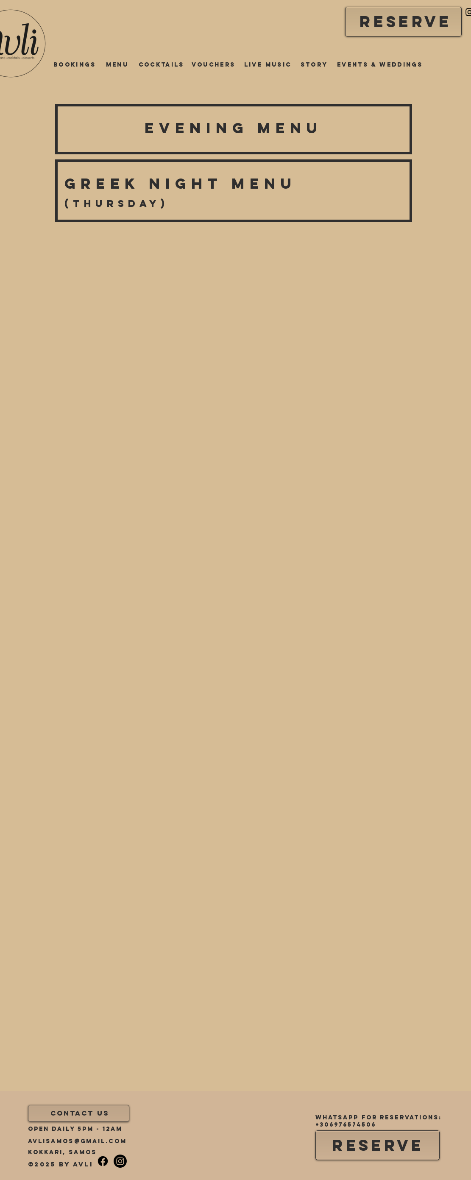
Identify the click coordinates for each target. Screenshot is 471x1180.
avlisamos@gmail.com (77, 1141)
